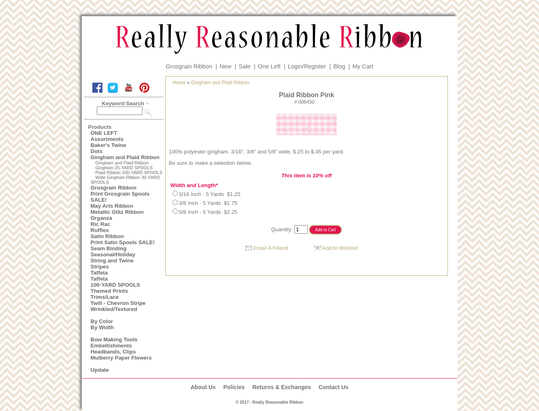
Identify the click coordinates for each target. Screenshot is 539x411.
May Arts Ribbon (112, 206)
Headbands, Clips (113, 352)
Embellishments (111, 346)
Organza (101, 218)
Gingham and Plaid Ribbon (125, 157)
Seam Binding (109, 248)
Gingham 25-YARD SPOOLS (124, 167)
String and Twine (112, 261)
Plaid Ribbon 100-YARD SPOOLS (129, 172)
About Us (202, 387)
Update (100, 370)
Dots (97, 151)
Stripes (100, 267)
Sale (244, 66)
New (225, 66)
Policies (234, 387)
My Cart (362, 66)
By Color (102, 321)
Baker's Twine (108, 145)
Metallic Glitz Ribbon (117, 212)
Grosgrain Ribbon (189, 66)
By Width (102, 327)
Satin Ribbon (107, 236)
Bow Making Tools (114, 339)
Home (179, 82)
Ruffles (100, 230)
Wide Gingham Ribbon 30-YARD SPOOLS (125, 180)
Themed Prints (109, 291)
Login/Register (307, 66)
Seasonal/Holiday (113, 254)
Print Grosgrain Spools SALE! (120, 197)
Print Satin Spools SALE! (123, 242)
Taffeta (99, 273)
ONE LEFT (104, 133)
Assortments (107, 139)
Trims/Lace (105, 297)
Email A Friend (270, 248)
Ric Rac (101, 224)
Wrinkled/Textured (114, 309)
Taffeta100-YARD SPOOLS (115, 282)
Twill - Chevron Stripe (118, 303)
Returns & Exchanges (281, 387)
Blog (339, 66)
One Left (269, 66)
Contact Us (334, 387)
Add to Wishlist (340, 248)
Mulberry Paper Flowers (121, 358)
